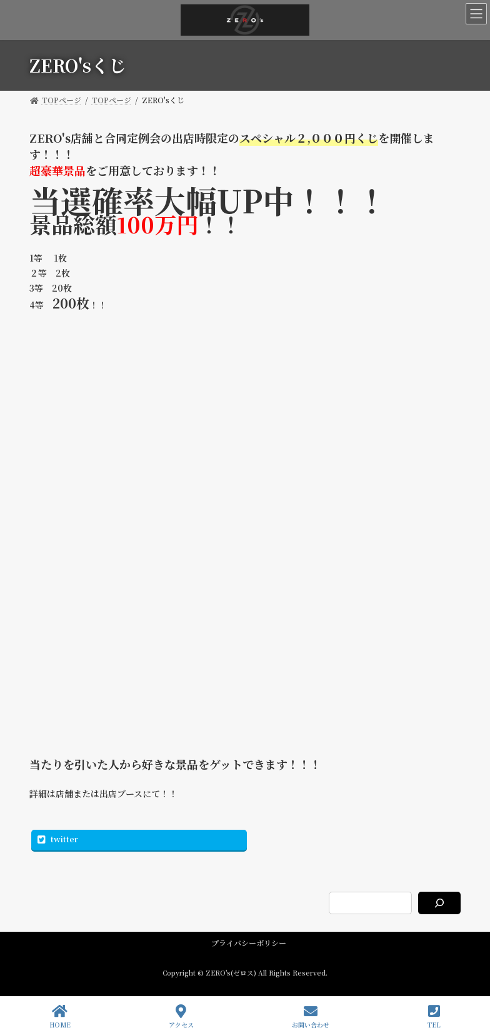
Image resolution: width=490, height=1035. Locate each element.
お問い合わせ (310, 1016)
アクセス (181, 1016)
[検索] (439, 903)
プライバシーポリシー (249, 942)
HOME (60, 1016)
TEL (434, 1016)
